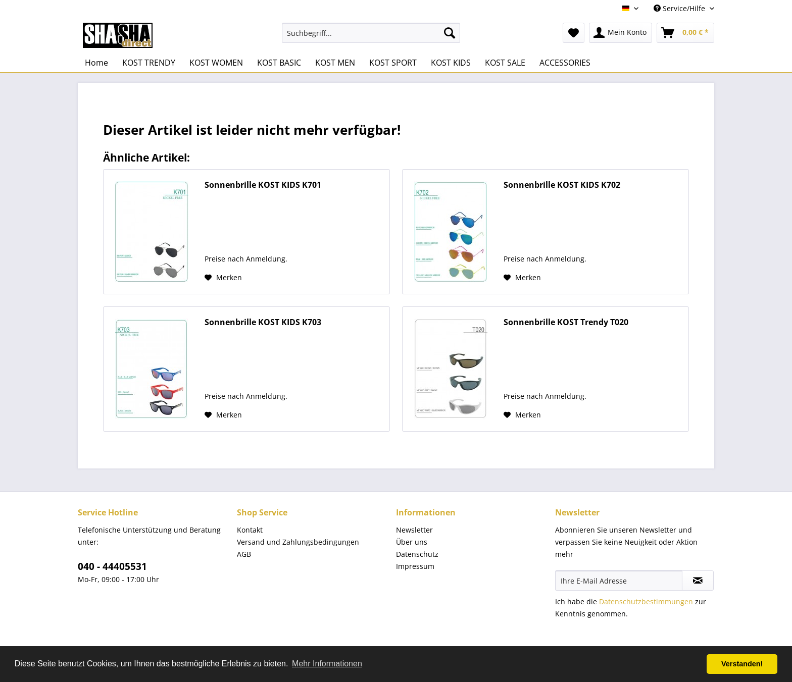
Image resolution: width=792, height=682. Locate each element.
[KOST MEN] (335, 62)
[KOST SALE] (505, 62)
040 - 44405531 (112, 566)
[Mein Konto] (620, 33)
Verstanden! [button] (742, 664)
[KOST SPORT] (393, 62)
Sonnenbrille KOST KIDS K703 (263, 322)
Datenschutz (417, 554)
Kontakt (250, 530)
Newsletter (414, 530)
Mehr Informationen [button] (327, 663)
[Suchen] (449, 33)
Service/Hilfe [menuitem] (680, 8)
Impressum (415, 566)
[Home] (96, 62)
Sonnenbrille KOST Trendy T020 (566, 322)
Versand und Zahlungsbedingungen (298, 542)
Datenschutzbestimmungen (646, 601)
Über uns (411, 542)
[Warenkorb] (685, 33)
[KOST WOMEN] (216, 62)
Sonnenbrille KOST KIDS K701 (263, 185)
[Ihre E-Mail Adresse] (618, 580)
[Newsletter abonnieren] (698, 580)
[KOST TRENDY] (148, 62)
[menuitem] (371, 33)
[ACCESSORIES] (565, 62)
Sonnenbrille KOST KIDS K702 (562, 185)
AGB (244, 554)
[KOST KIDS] (451, 62)
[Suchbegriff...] (371, 33)
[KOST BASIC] (279, 62)
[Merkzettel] (573, 33)
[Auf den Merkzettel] (223, 278)
